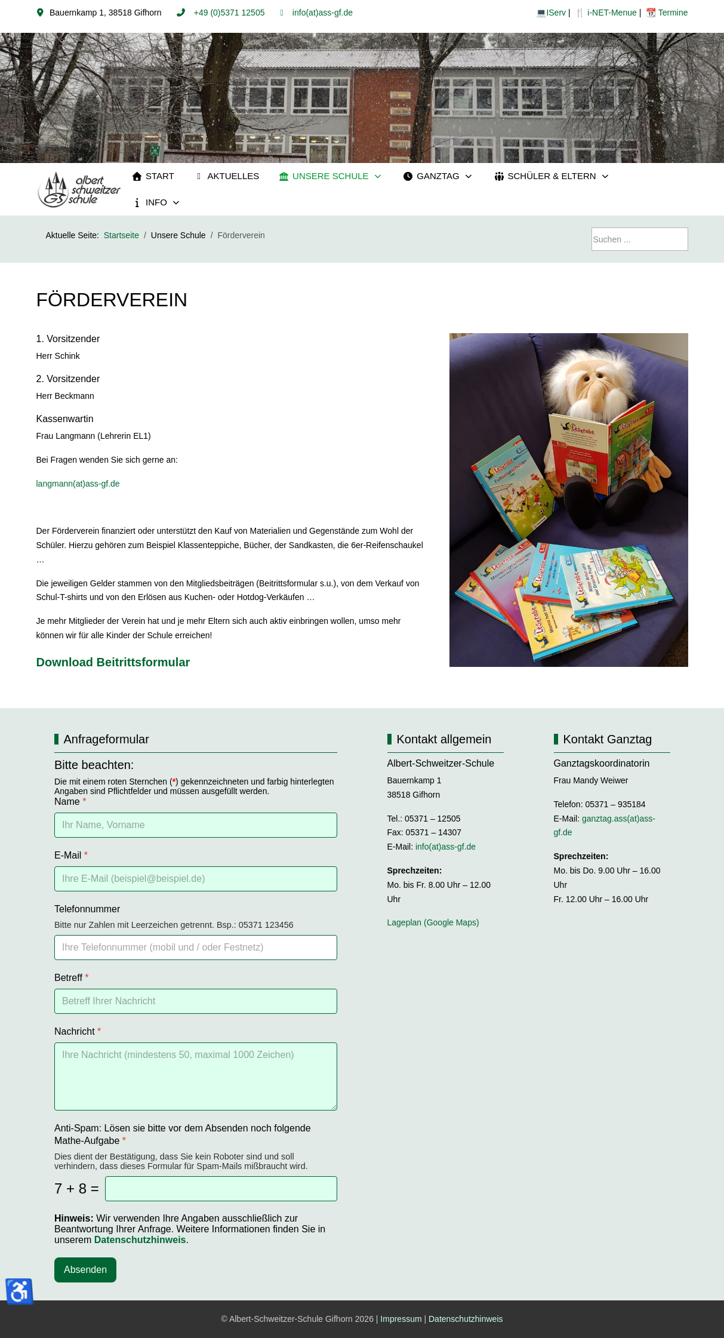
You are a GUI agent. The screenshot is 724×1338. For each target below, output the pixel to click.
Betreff (71, 978)
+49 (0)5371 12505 (228, 12)
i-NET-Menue (610, 12)
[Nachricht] (195, 1076)
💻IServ (551, 12)
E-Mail (71, 855)
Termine (672, 12)
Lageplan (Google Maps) (433, 922)
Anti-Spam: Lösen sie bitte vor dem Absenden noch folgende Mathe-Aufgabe (182, 1134)
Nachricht (77, 1031)
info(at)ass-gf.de (321, 12)
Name (70, 801)
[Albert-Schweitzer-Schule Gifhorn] (79, 189)
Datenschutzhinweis (466, 1319)
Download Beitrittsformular (113, 662)
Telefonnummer (87, 909)
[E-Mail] (195, 878)
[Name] (195, 825)
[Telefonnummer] (195, 947)
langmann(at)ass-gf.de (79, 483)
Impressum (400, 1319)
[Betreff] (195, 1001)
